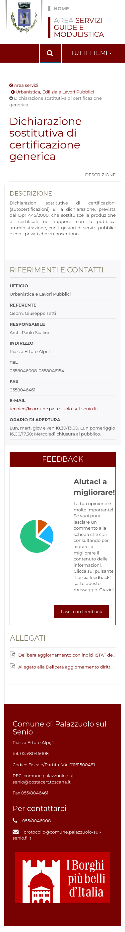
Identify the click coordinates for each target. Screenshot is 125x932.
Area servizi (26, 85)
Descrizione (100, 174)
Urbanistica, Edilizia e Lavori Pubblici (55, 91)
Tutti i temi (91, 53)
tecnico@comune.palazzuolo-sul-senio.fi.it (55, 408)
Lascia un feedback (81, 611)
